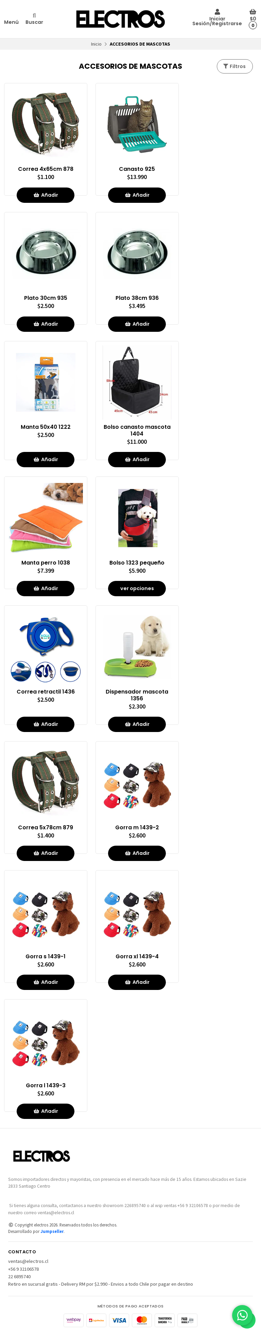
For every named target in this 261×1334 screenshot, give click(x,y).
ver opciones (137, 588)
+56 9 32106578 (23, 1269)
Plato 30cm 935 (45, 298)
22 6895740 (19, 1276)
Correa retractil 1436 (46, 691)
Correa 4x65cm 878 (45, 169)
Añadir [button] (45, 195)
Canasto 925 (137, 169)
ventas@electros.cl (28, 1261)
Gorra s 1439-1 (45, 956)
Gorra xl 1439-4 (137, 956)
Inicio (96, 44)
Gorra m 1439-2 (137, 827)
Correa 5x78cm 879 (45, 827)
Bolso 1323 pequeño (136, 562)
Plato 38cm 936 (137, 298)
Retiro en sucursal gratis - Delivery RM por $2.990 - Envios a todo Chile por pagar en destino (100, 1284)
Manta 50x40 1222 (46, 427)
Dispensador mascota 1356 (137, 695)
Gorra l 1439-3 (46, 1085)
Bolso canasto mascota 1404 (137, 430)
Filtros (234, 66)
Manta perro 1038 (45, 562)
